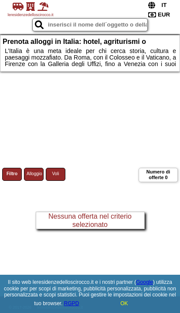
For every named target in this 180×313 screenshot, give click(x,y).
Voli (55, 173)
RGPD (71, 303)
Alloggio (34, 173)
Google (144, 282)
